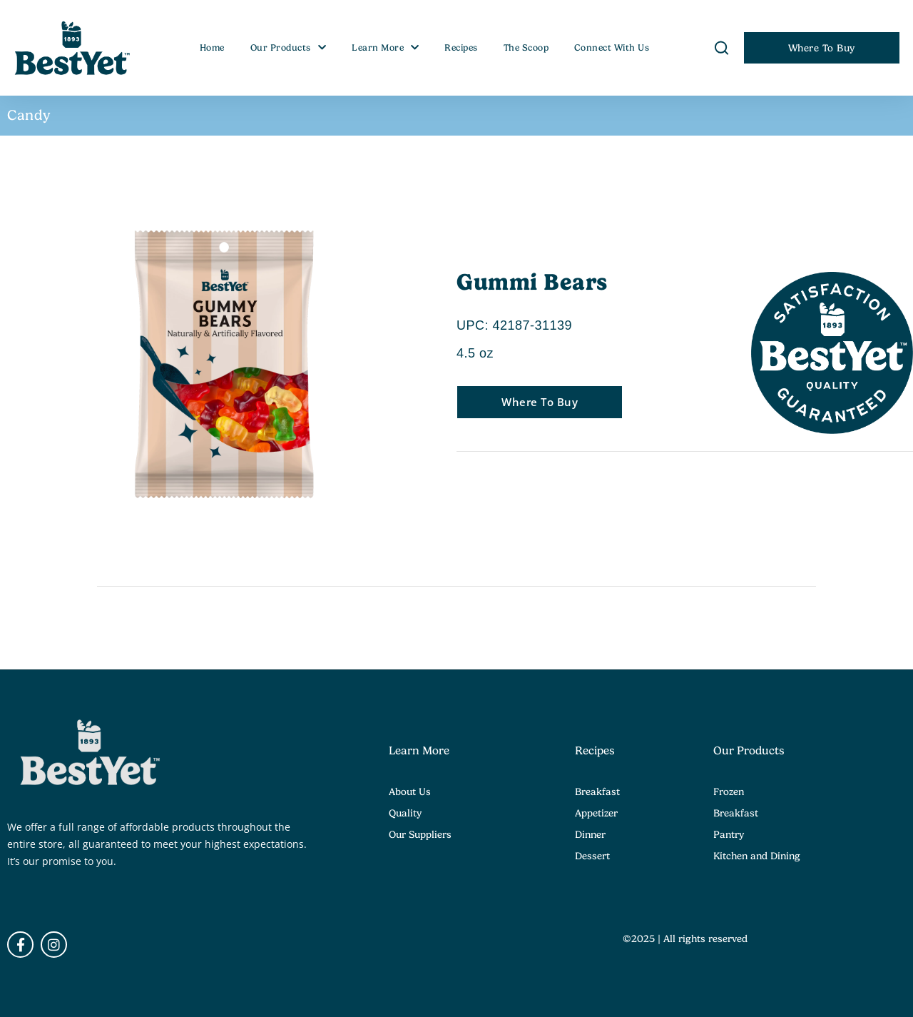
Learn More (385, 48)
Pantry (728, 834)
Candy (29, 115)
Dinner (590, 834)
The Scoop (526, 48)
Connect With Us (612, 48)
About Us (410, 791)
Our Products (288, 48)
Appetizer (596, 813)
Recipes (461, 48)
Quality (405, 813)
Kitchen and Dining (756, 855)
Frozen (728, 791)
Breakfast (597, 791)
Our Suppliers (420, 834)
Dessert (592, 855)
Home (212, 48)
